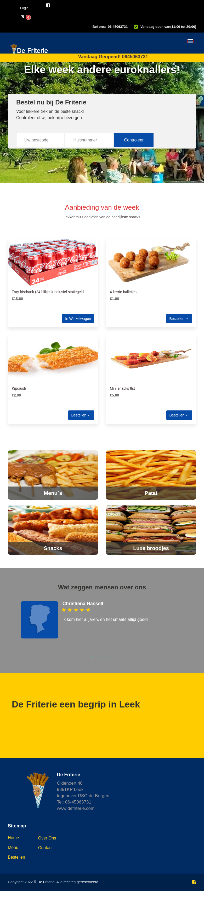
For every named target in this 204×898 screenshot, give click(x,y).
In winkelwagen (78, 318)
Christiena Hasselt (83, 603)
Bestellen (178, 318)
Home (13, 838)
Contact (45, 848)
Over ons (47, 838)
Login (24, 8)
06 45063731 (118, 27)
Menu (13, 847)
